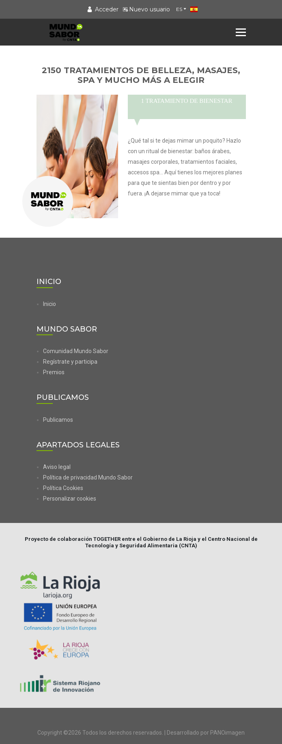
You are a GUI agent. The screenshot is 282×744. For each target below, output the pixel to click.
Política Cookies (63, 488)
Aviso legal (57, 467)
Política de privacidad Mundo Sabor (88, 477)
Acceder (102, 9)
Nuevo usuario (146, 9)
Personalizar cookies (69, 498)
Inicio (49, 304)
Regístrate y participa (70, 361)
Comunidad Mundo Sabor (75, 351)
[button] (144, 498)
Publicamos (58, 419)
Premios (54, 372)
